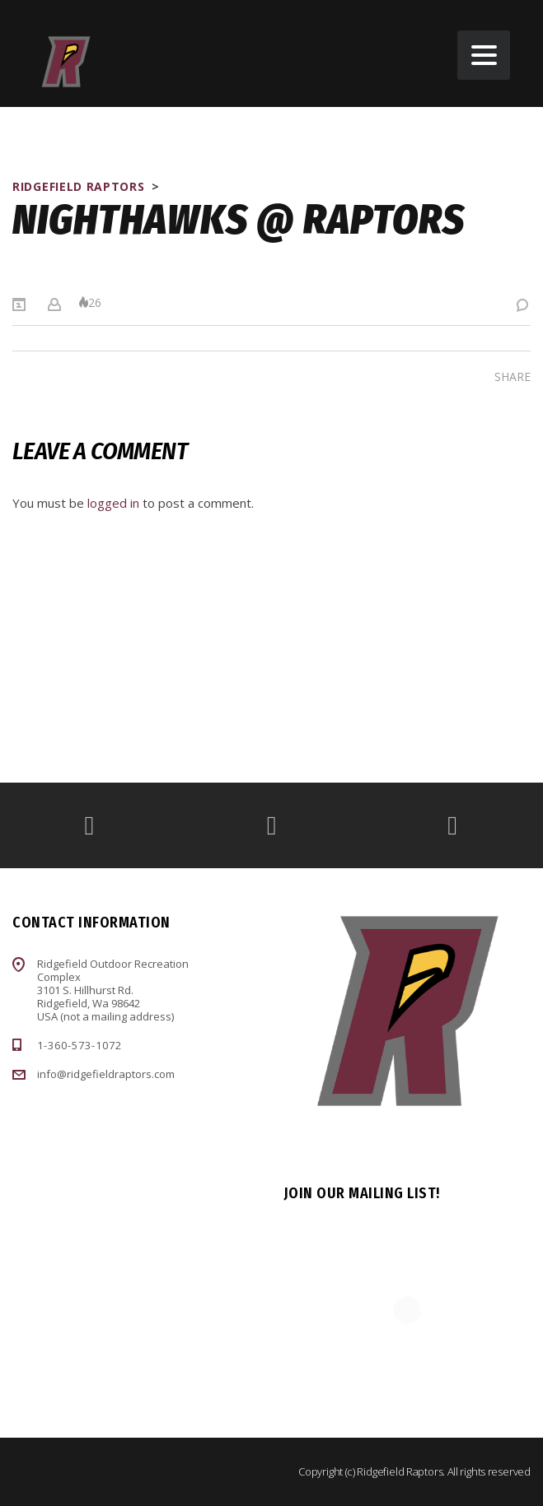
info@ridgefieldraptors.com (106, 1074)
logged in (113, 503)
